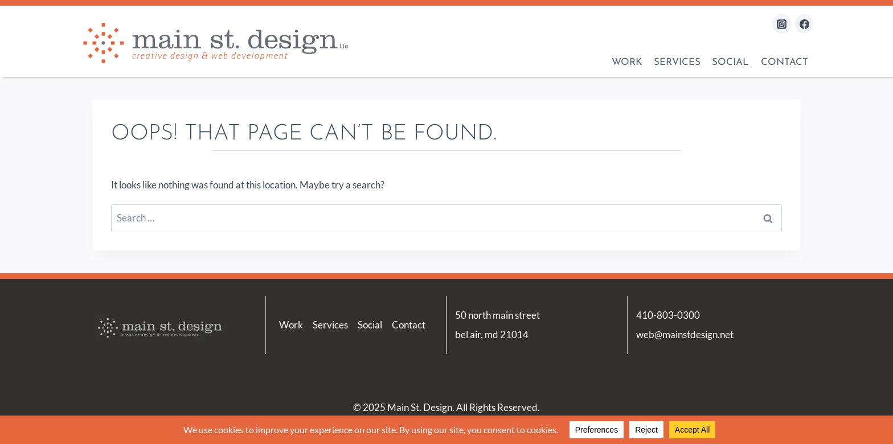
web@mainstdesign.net (685, 334)
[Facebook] (804, 24)
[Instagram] (782, 24)
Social (730, 62)
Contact (784, 62)
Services (677, 62)
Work (627, 62)
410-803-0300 (668, 315)
